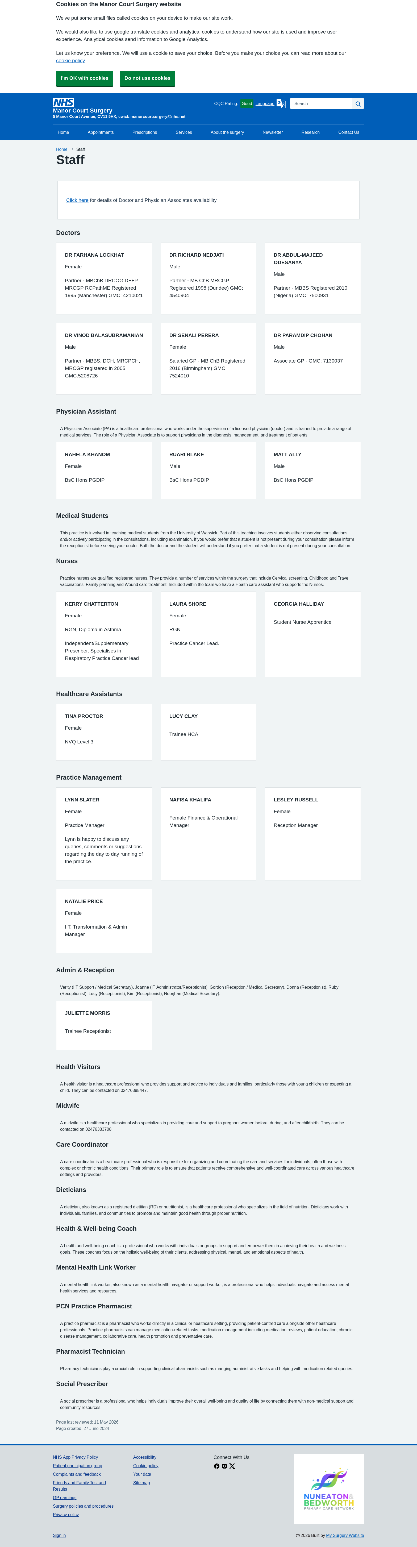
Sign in (59, 1535)
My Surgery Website (345, 1535)
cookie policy (70, 60)
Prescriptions (144, 132)
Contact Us (348, 132)
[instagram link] (224, 1466)
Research (311, 132)
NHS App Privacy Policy (75, 1457)
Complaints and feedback (77, 1474)
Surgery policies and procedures (83, 1506)
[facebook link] (217, 1466)
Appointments (101, 132)
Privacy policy (66, 1514)
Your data (142, 1474)
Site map (141, 1483)
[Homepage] (132, 106)
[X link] (232, 1466)
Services (184, 132)
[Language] (271, 103)
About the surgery (227, 132)
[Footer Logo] (329, 1489)
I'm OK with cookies (85, 78)
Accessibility (144, 1457)
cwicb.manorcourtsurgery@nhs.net (151, 116)
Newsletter (273, 132)
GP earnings (65, 1497)
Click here (77, 200)
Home (63, 132)
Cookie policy (146, 1465)
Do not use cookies (147, 78)
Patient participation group (77, 1465)
